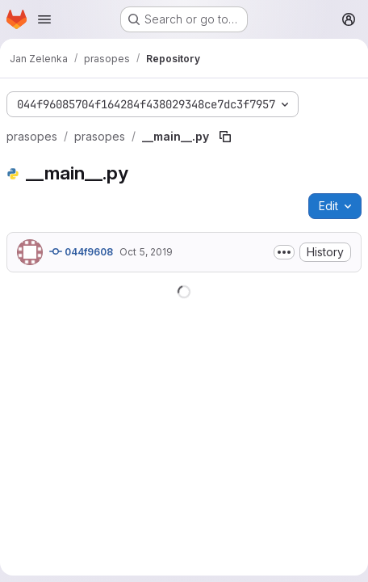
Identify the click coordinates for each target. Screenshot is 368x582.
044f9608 (81, 251)
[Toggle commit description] (284, 252)
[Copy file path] (225, 137)
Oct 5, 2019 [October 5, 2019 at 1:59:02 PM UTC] (146, 252)
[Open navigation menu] (44, 19)
